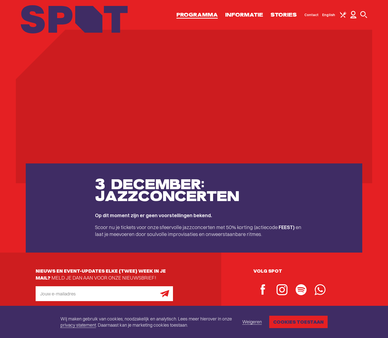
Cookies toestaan (298, 322)
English (328, 15)
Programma (197, 14)
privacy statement (78, 325)
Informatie (244, 14)
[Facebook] (262, 290)
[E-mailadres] (104, 293)
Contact (311, 15)
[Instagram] (281, 290)
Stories (283, 14)
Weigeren (252, 322)
